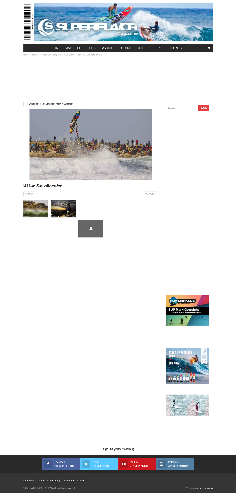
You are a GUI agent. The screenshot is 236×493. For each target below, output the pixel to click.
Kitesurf (125, 48)
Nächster (151, 194)
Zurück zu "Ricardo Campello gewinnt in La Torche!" (48, 104)
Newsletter (68, 480)
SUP (79, 48)
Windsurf (107, 48)
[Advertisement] (118, 78)
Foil (91, 48)
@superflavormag (124, 449)
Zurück (29, 194)
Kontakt (175, 48)
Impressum (28, 480)
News (68, 48)
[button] (7, 486)
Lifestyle (157, 48)
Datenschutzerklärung (49, 480)
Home (57, 48)
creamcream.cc (206, 488)
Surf (141, 48)
